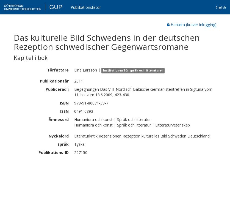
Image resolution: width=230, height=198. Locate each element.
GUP (55, 7)
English (221, 7)
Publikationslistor (86, 7)
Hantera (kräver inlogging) (192, 24)
